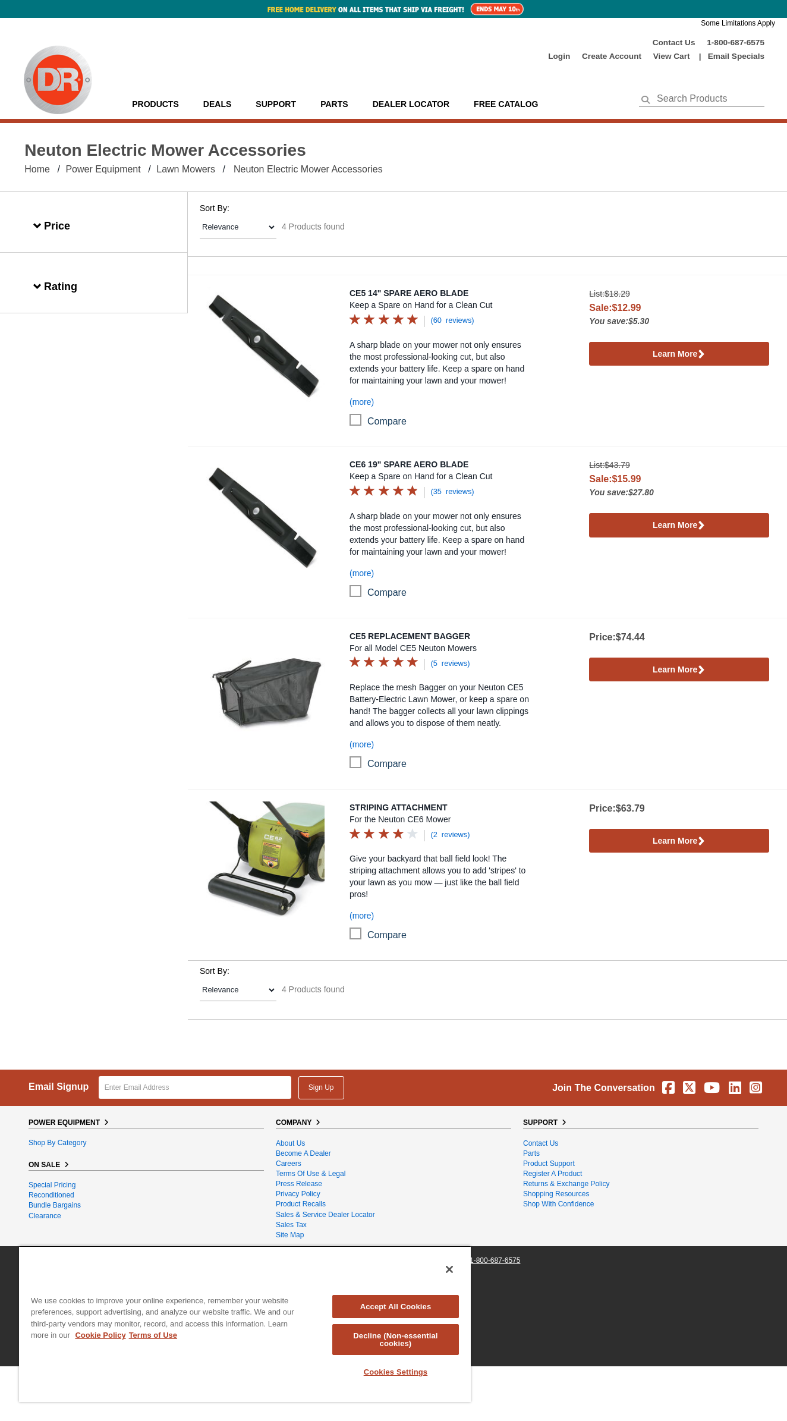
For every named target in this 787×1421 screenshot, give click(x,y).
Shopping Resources (556, 1194)
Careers (288, 1163)
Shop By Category (57, 1143)
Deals (217, 104)
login (559, 56)
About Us (290, 1143)
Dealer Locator (411, 104)
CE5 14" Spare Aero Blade (409, 293)
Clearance (45, 1216)
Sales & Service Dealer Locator (325, 1215)
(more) (362, 402)
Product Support (549, 1163)
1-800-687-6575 (735, 42)
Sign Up (321, 1087)
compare (387, 421)
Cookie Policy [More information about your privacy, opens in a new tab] (100, 1335)
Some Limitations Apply (738, 23)
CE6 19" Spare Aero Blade (409, 464)
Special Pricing (52, 1185)
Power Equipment (102, 169)
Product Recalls (301, 1204)
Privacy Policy (298, 1194)
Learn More (679, 354)
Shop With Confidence (558, 1204)
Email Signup (59, 1087)
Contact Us (674, 42)
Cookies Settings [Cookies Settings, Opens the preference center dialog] (396, 1371)
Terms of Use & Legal (310, 1174)
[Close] (449, 1269)
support (276, 104)
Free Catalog (506, 104)
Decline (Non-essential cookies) (395, 1339)
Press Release (299, 1184)
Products (155, 104)
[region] (245, 1324)
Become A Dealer (303, 1153)
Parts (531, 1153)
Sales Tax (291, 1225)
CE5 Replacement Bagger (410, 636)
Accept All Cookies (396, 1306)
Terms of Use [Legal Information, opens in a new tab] (153, 1335)
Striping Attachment (399, 807)
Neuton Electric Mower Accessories (308, 169)
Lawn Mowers (185, 169)
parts (334, 104)
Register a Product (552, 1174)
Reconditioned (51, 1195)
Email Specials (736, 56)
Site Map (290, 1235)
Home (37, 169)
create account (611, 56)
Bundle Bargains (55, 1205)
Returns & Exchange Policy (566, 1184)
